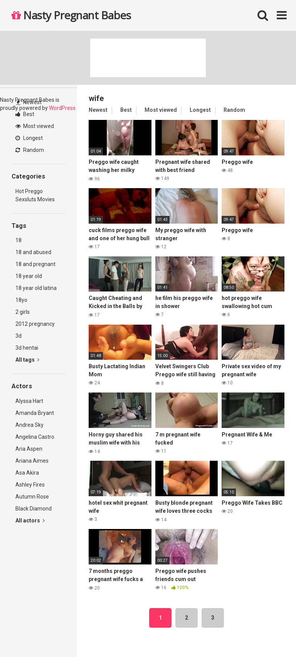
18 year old (28, 276)
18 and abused (33, 252)
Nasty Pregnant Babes (71, 15)
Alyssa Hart (29, 401)
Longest (29, 138)
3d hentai (26, 348)
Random (29, 150)
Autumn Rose (32, 497)
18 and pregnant (35, 264)
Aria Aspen (28, 449)
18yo (21, 300)
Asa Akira (27, 473)
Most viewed (34, 126)
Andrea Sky (29, 425)
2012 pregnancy (35, 324)
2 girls (22, 312)
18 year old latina (36, 288)
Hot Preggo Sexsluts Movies (35, 195)
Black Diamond (33, 508)
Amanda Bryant (34, 413)
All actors (30, 520)
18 (18, 240)
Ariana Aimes (32, 461)
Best (24, 114)
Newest (29, 102)
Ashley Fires (30, 485)
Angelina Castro (34, 437)
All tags (27, 360)
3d (18, 336)
